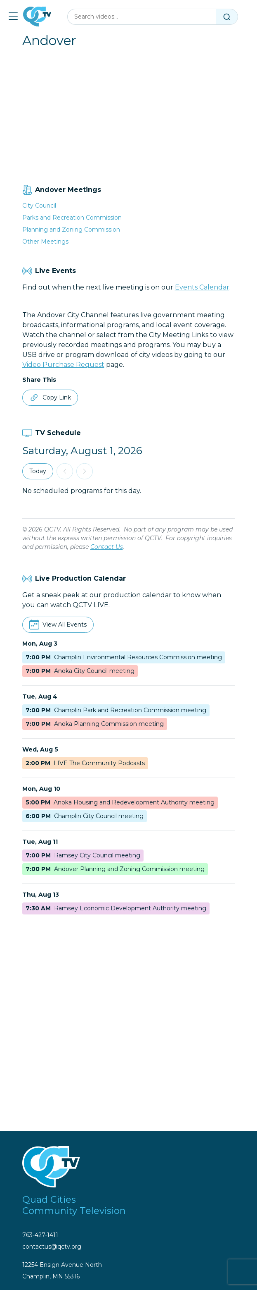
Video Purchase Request (63, 365)
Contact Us (106, 546)
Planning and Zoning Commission (71, 229)
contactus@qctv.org (51, 1246)
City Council (39, 205)
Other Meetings (45, 241)
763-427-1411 (40, 1235)
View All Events (64, 624)
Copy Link (50, 398)
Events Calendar (202, 287)
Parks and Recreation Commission (72, 217)
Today (37, 471)
